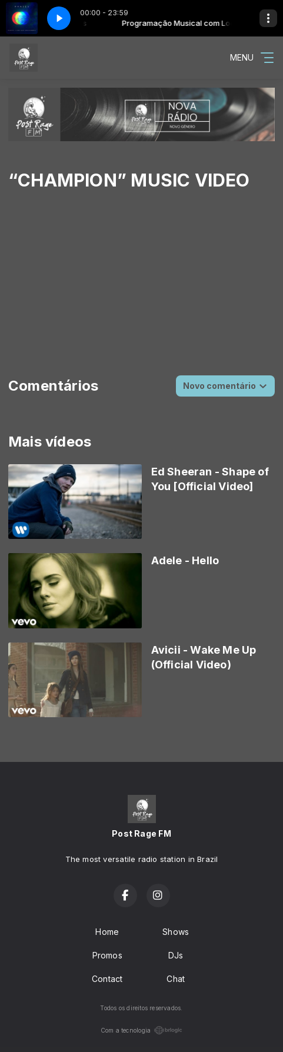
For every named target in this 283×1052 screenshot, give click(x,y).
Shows (175, 932)
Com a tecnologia (141, 1030)
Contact (107, 979)
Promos (107, 955)
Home (107, 932)
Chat (176, 979)
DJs (176, 955)
